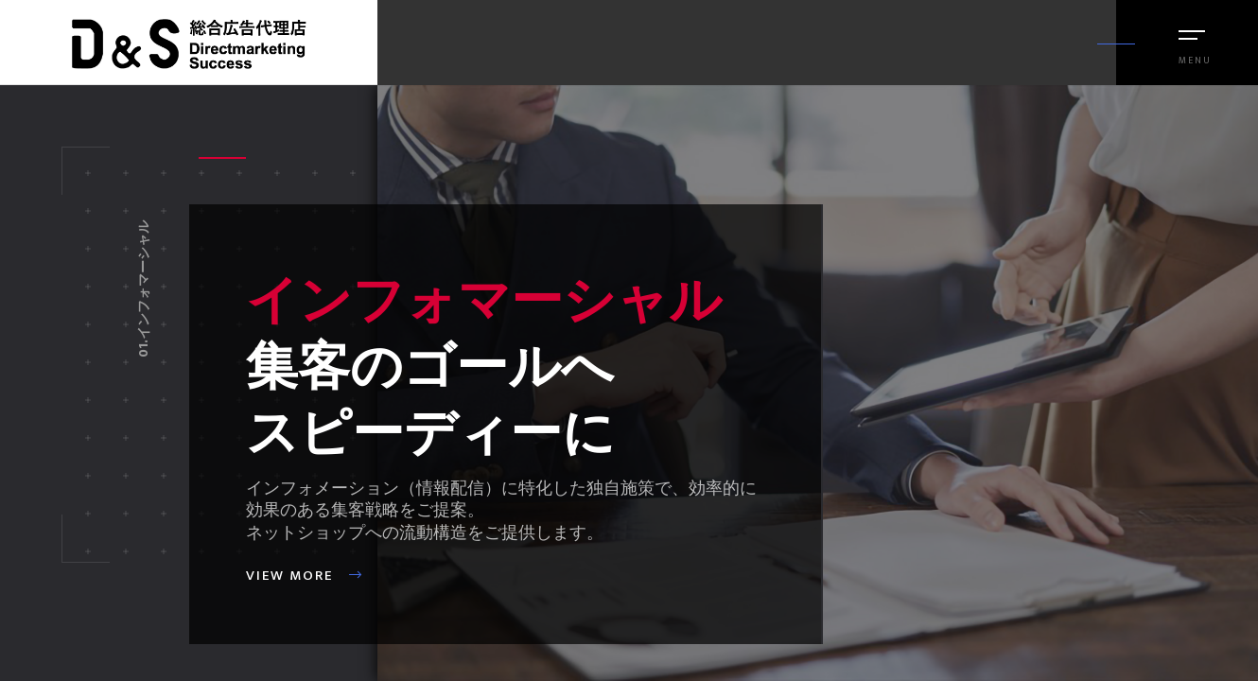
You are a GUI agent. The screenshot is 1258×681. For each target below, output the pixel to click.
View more (304, 575)
